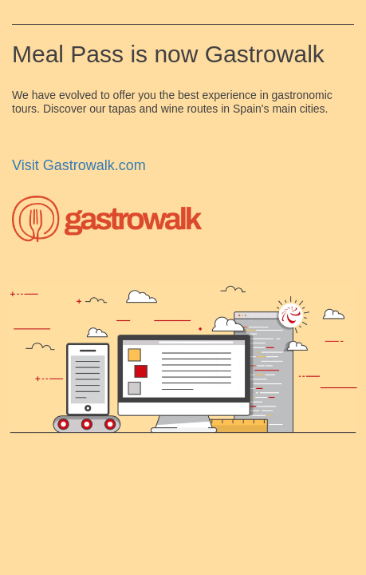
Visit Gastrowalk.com (79, 165)
